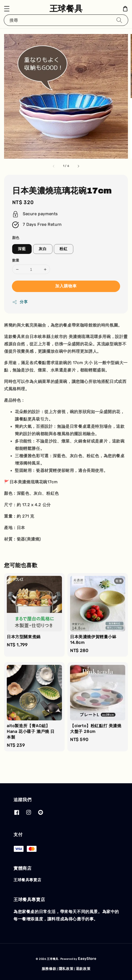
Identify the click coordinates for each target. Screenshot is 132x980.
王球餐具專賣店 (27, 880)
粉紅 (64, 249)
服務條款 (49, 969)
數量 (15, 260)
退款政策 (83, 969)
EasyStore (87, 959)
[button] (7, 9)
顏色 (15, 238)
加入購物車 (66, 286)
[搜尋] (119, 20)
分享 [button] (20, 302)
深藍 (22, 249)
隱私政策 (66, 969)
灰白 (43, 249)
